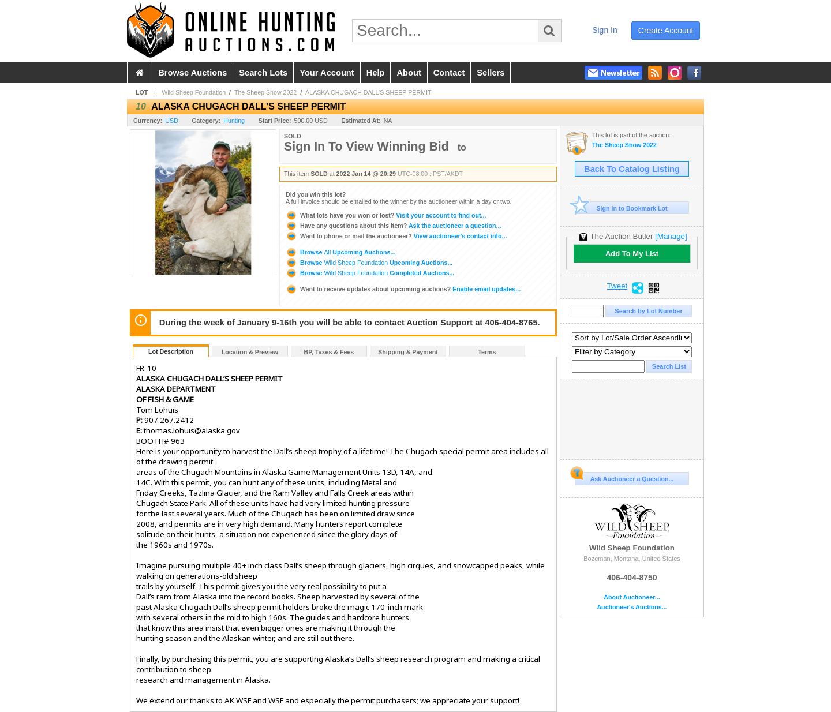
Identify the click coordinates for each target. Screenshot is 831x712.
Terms (487, 351)
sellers (490, 72)
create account (666, 30)
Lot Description (170, 351)
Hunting (234, 120)
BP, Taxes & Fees (329, 351)
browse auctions (192, 72)
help (375, 72)
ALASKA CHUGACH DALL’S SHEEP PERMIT (368, 92)
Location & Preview (250, 351)
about (408, 72)
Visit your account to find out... (386, 215)
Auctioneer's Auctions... (632, 607)
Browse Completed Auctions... (370, 272)
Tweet (617, 286)
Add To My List (631, 253)
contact (449, 72)
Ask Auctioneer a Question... (624, 477)
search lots (263, 72)
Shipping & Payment (408, 351)
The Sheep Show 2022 (265, 92)
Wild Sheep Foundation (194, 92)
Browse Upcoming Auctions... (340, 252)
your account (327, 72)
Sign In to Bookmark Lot (621, 208)
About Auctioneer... (632, 597)
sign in (604, 30)
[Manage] (671, 236)
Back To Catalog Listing (632, 169)
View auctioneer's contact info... (396, 236)
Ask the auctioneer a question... (393, 225)
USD (171, 120)
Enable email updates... (403, 289)
